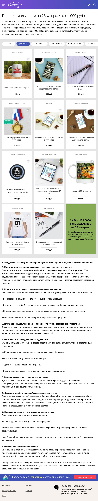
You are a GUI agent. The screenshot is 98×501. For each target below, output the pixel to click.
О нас (4, 496)
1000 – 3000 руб (39, 44)
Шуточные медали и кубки (17, 103)
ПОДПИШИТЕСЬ (85, 477)
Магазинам (6, 485)
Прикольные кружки (17, 52)
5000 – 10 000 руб (75, 44)
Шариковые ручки (80, 52)
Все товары (8, 44)
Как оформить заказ (9, 491)
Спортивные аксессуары (17, 154)
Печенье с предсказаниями (49, 154)
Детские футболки (17, 208)
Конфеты (49, 103)
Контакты (29, 485)
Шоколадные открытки (49, 52)
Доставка (29, 491)
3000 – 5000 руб (57, 44)
